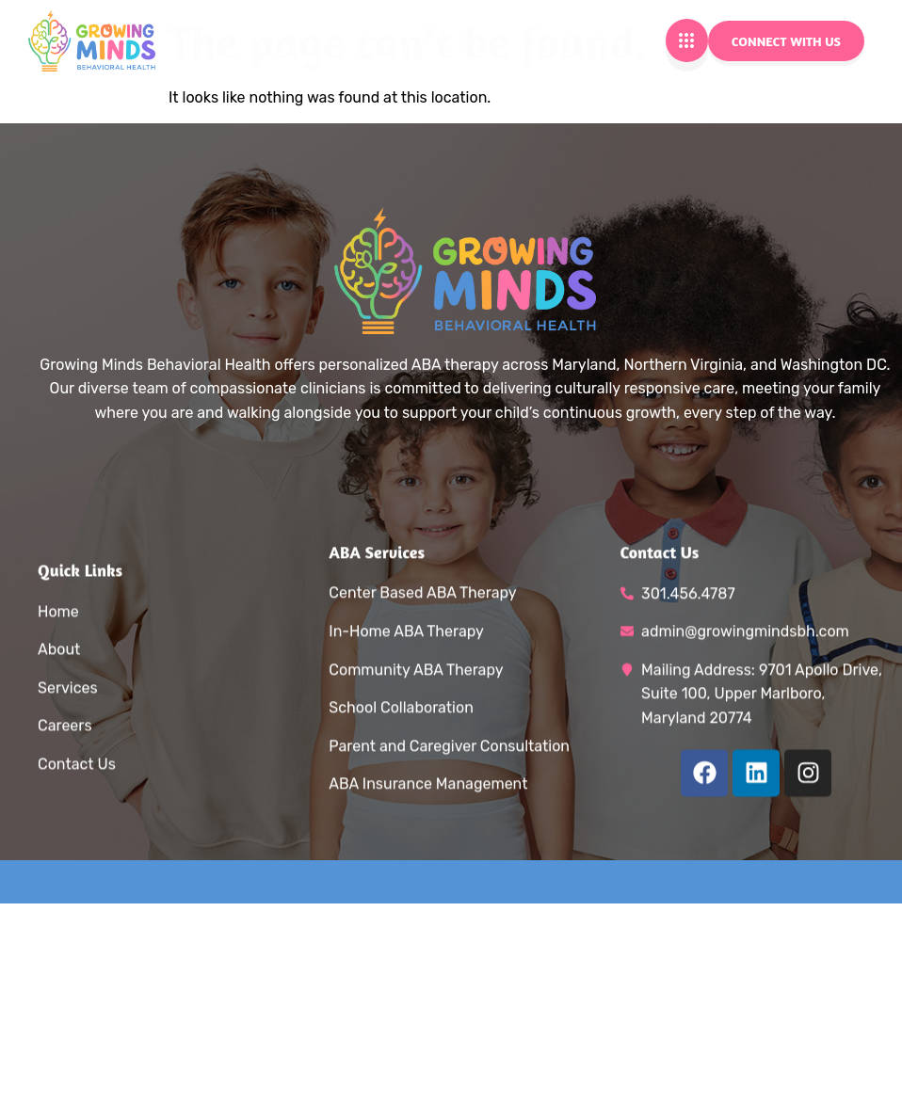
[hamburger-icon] (687, 40)
